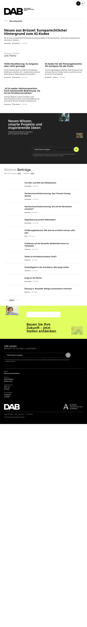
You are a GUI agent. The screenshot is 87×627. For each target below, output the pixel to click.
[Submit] (76, 283)
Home (5, 20)
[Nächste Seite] (17, 503)
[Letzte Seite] (19, 503)
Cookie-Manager (8, 617)
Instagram (7, 598)
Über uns (7, 590)
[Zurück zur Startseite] (20, 12)
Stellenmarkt (8, 584)
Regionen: (29, 308)
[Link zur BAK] (72, 610)
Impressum (21, 617)
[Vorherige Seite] (7, 503)
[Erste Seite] (5, 503)
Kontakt (6, 592)
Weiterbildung (8, 582)
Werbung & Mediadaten (12, 576)
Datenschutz (29, 617)
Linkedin (7, 600)
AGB (16, 617)
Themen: (16, 308)
